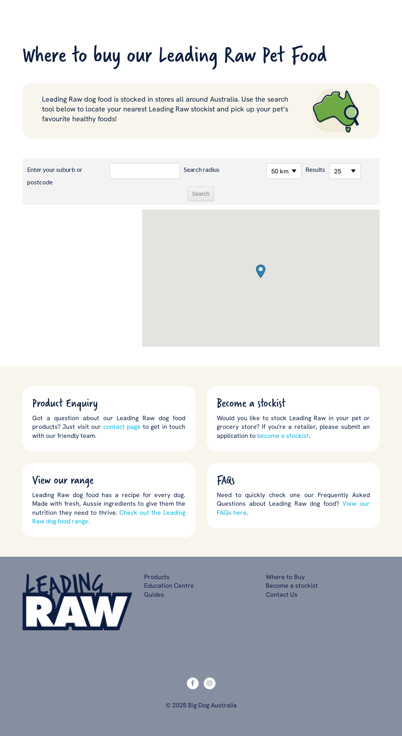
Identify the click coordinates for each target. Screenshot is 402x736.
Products (157, 577)
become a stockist (283, 435)
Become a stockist (292, 585)
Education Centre (169, 585)
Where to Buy (285, 577)
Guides (154, 594)
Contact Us (282, 594)
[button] (260, 271)
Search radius (201, 169)
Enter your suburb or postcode (54, 176)
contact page (122, 426)
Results (315, 169)
